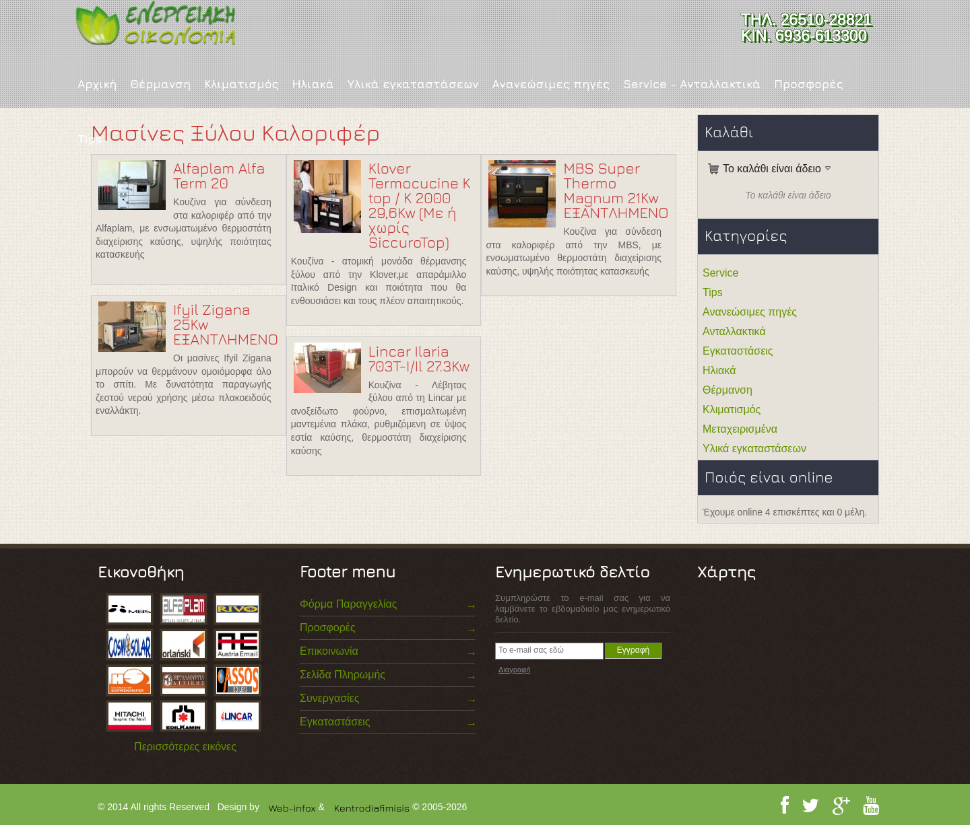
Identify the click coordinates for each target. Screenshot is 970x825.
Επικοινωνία (329, 651)
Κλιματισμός (241, 84)
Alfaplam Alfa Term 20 (219, 175)
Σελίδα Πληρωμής (342, 674)
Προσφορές (808, 84)
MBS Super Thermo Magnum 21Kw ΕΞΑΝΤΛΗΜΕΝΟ (615, 190)
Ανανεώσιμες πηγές (551, 84)
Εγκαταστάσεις (738, 351)
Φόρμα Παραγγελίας (348, 604)
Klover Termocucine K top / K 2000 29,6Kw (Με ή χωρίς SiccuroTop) (419, 205)
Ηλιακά (312, 84)
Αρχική (97, 84)
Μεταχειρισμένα (740, 429)
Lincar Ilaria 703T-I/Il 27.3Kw (419, 359)
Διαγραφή (514, 670)
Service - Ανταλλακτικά (692, 84)
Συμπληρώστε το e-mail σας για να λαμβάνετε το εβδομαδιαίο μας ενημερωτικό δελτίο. (582, 608)
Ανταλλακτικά (734, 331)
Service (720, 273)
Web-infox (292, 808)
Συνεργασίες (329, 698)
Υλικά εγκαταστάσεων (413, 84)
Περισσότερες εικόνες (185, 746)
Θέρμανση (160, 84)
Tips (89, 139)
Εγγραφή (633, 650)
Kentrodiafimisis (372, 808)
